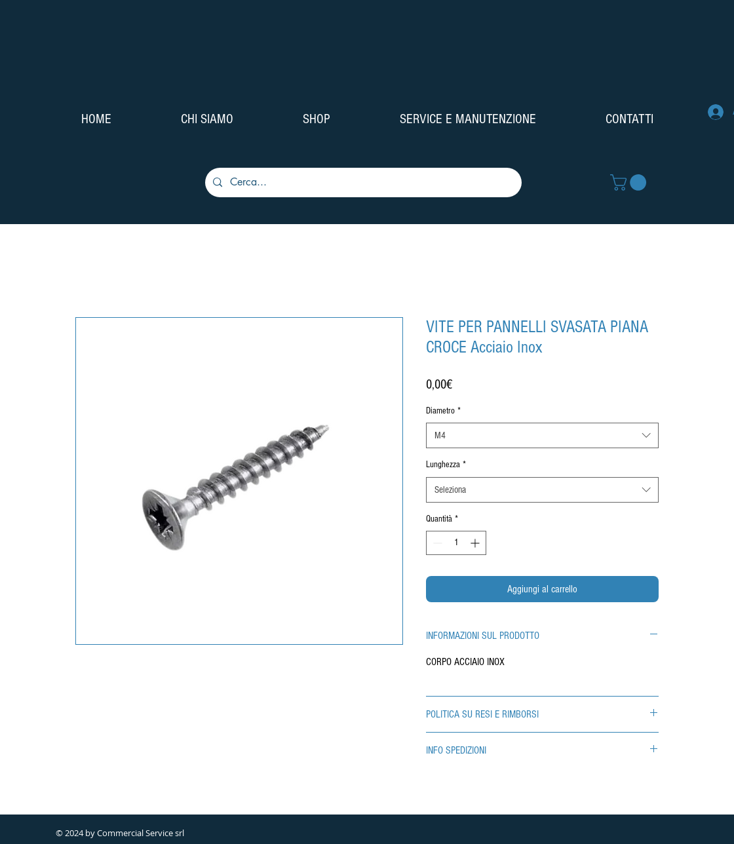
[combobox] (542, 435)
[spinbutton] (456, 542)
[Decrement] (436, 542)
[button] (630, 182)
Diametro (443, 411)
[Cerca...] (362, 182)
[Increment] (476, 542)
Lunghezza (446, 464)
